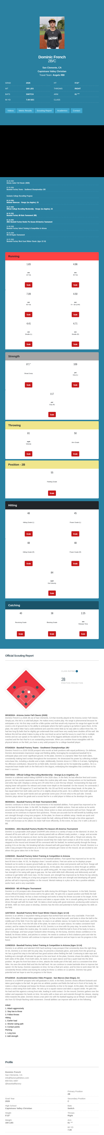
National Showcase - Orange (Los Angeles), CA (50, 201)
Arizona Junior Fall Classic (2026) (53, 182)
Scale (29, 284)
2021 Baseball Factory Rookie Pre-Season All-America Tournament (50, 221)
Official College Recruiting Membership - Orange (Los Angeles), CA (50, 208)
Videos (10, 110)
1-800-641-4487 (96, 6)
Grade (75, 453)
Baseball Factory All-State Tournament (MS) (50, 214)
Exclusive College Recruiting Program (53, 195)
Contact (76, 110)
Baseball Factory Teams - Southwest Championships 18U (53, 189)
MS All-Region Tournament (53, 234)
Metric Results (25, 110)
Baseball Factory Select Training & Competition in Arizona (53, 227)
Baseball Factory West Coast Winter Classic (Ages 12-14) (53, 240)
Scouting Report (44, 110)
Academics (62, 110)
